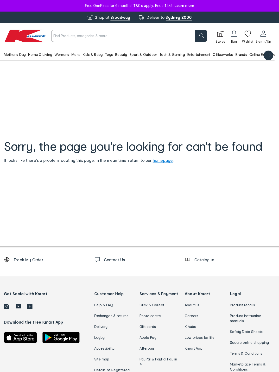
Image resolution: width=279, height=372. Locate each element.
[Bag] (234, 35)
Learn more (184, 5)
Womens (62, 54)
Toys (109, 54)
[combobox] (129, 36)
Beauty (121, 54)
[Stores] (220, 35)
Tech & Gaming (172, 54)
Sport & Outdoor (143, 54)
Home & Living (40, 54)
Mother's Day (15, 54)
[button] (137, 54)
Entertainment (198, 54)
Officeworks (223, 54)
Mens (75, 54)
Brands (241, 54)
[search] (201, 36)
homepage (163, 160)
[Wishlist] (247, 35)
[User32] (263, 35)
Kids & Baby (93, 54)
